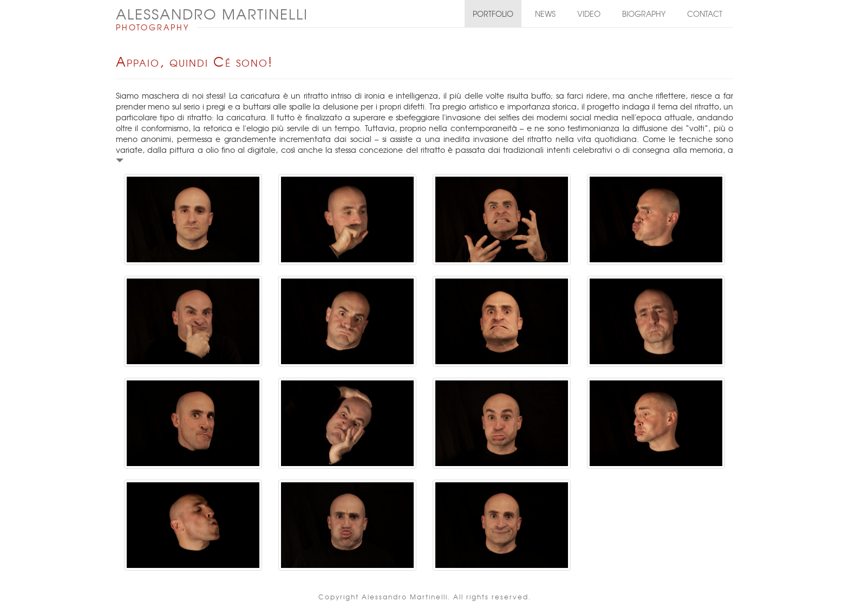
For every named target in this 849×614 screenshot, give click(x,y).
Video (588, 13)
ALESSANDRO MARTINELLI (212, 13)
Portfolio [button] (493, 13)
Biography (643, 13)
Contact (704, 13)
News (545, 13)
